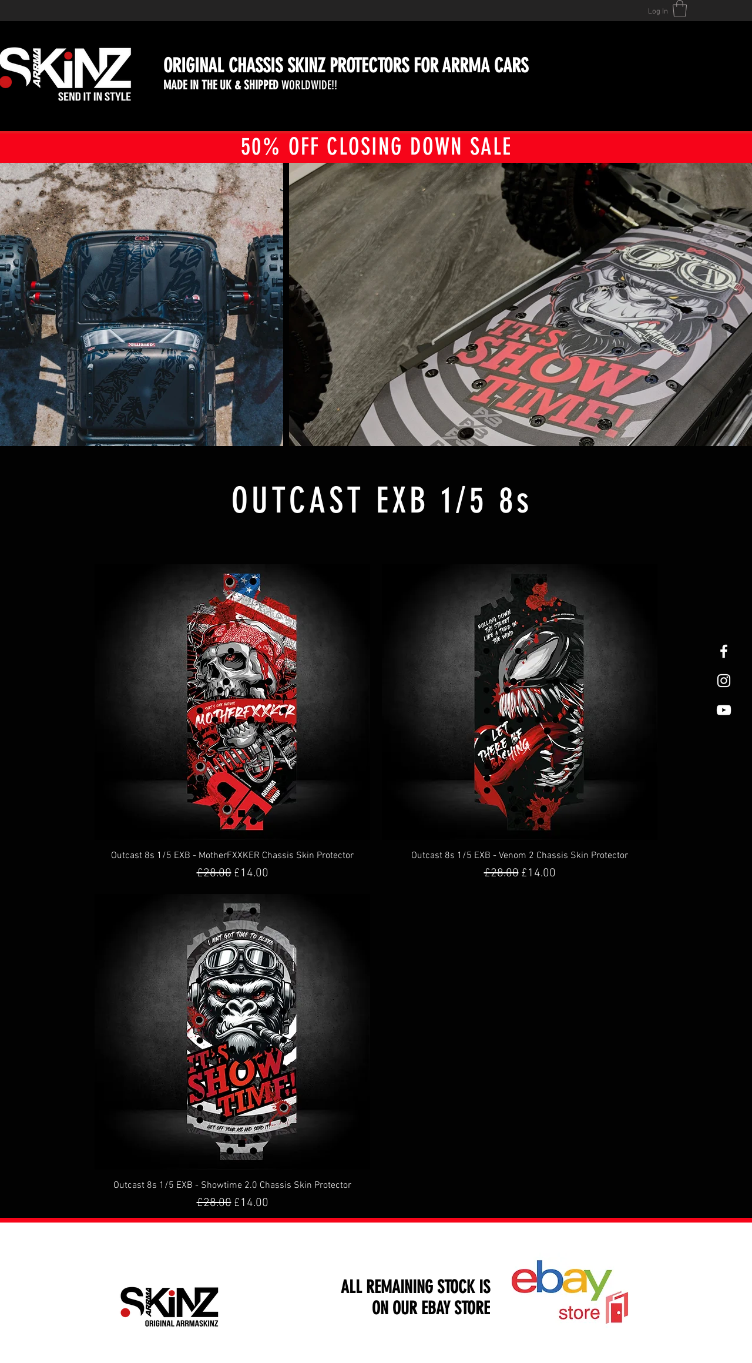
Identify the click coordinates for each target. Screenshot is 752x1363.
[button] (680, 8)
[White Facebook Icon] (724, 651)
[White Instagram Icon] (724, 680)
